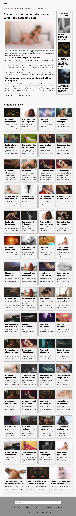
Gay (27, 507)
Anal (49, 507)
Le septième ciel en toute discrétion (46, 429)
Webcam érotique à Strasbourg (61, 326)
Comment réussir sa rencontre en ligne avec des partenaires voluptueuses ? (63, 88)
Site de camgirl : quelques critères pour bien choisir (63, 276)
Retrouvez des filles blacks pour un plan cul (29, 352)
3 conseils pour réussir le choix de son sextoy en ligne (11, 353)
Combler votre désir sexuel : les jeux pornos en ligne (11, 302)
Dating (38, 507)
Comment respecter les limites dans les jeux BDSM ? (63, 37)
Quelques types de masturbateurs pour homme (12, 430)
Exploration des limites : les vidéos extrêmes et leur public (64, 148)
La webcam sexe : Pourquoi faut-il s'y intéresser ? (46, 276)
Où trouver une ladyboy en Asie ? (45, 378)
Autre (11, 8)
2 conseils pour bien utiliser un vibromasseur (63, 352)
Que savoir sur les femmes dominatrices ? (28, 275)
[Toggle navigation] (5, 2)
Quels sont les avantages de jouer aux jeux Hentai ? (63, 250)
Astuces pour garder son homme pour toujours (62, 455)
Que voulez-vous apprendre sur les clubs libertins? (12, 404)
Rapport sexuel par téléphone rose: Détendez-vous (63, 302)
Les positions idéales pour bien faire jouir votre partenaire (63, 430)
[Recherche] (38, 502)
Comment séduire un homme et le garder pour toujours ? (37, 483)
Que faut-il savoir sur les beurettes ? (28, 326)
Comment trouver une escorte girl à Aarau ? (45, 327)
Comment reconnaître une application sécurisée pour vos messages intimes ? (63, 62)
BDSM (16, 507)
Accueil (6, 8)
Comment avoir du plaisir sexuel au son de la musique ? (29, 302)
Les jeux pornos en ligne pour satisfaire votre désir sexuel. (63, 379)
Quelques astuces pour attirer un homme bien (61, 482)
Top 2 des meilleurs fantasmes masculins (14, 482)
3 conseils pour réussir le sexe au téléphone (28, 378)
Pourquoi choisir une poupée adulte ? (29, 403)
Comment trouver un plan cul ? (45, 403)
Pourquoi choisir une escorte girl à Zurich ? (12, 326)
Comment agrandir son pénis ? (10, 378)
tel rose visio (14, 65)
